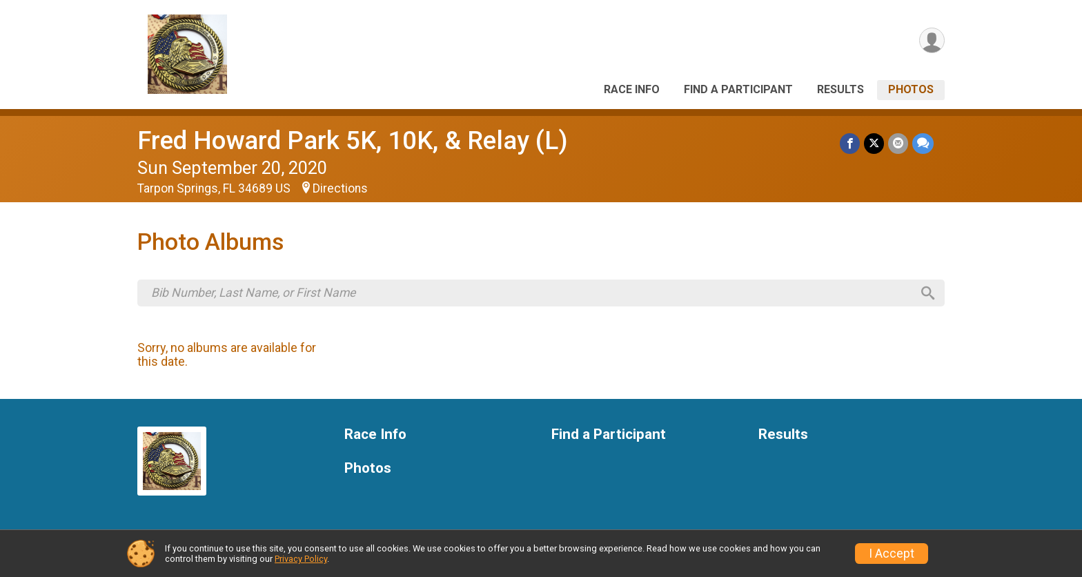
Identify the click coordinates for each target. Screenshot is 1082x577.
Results (840, 89)
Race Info (632, 89)
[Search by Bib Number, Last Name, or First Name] (531, 293)
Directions (340, 188)
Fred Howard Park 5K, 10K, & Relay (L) (352, 140)
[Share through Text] (923, 143)
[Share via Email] (898, 143)
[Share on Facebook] (850, 143)
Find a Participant (738, 89)
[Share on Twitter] (874, 143)
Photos (911, 89)
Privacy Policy (301, 559)
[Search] (928, 293)
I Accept (891, 553)
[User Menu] (932, 40)
